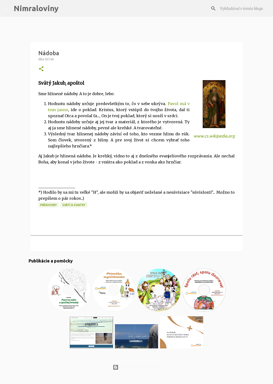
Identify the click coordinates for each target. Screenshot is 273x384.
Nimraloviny (36, 8)
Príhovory (48, 205)
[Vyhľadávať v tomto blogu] (243, 8)
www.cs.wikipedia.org (214, 136)
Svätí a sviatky (73, 205)
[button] (41, 69)
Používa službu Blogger (136, 367)
